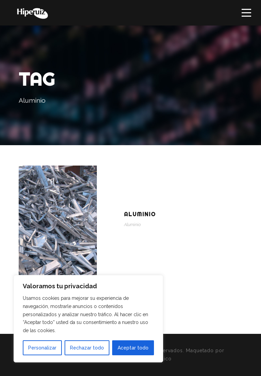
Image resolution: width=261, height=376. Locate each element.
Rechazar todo (87, 348)
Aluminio (140, 214)
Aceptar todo (133, 348)
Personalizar (42, 348)
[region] (88, 318)
